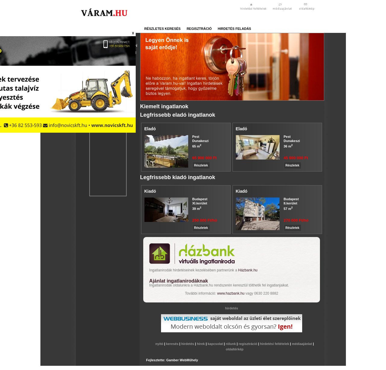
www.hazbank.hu (231, 293)
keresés (172, 344)
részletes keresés (162, 28)
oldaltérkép (235, 349)
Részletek (201, 165)
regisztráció (199, 28)
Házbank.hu (248, 270)
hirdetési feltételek (275, 344)
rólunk (231, 344)
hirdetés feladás (234, 28)
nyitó (159, 344)
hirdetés (188, 344)
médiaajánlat (302, 344)
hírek (201, 344)
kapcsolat (215, 344)
